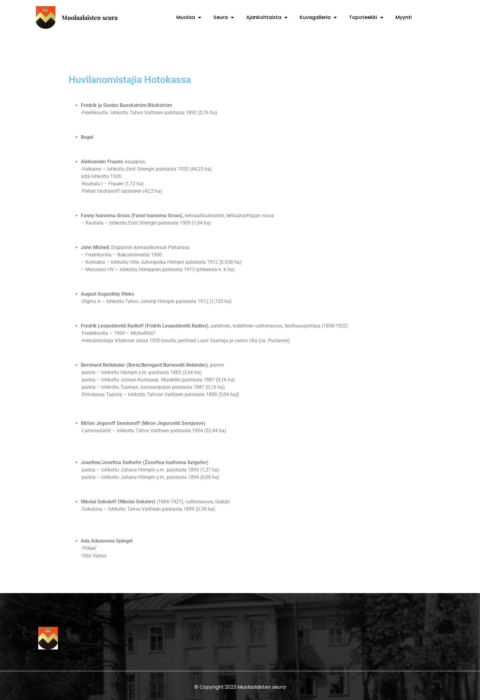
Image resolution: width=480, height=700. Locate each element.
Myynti (404, 17)
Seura (223, 17)
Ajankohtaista (266, 17)
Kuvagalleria (318, 17)
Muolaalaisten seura (90, 17)
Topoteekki (366, 17)
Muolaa (188, 17)
